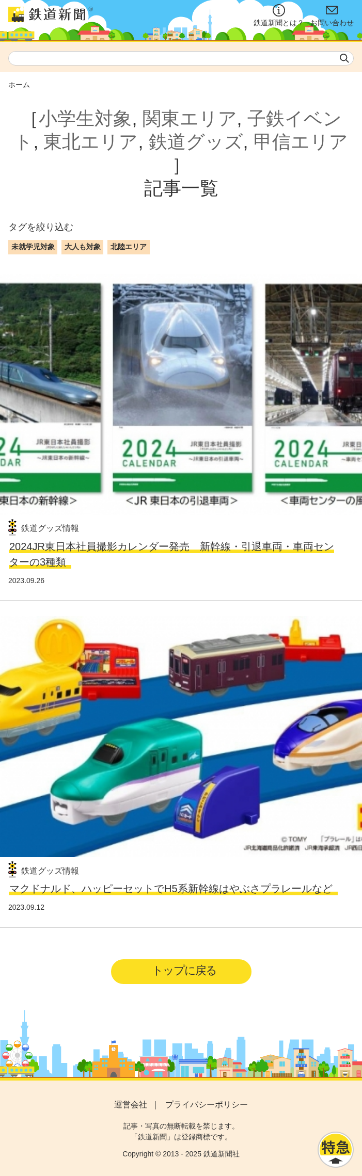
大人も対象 (83, 247)
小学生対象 (85, 118)
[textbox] (181, 58)
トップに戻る (184, 970)
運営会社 (130, 1104)
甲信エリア (301, 141)
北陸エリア (129, 247)
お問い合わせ (332, 15)
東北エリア (90, 141)
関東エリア (190, 118)
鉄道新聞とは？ (279, 15)
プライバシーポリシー (206, 1104)
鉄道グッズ (196, 141)
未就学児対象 (33, 247)
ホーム (19, 84)
